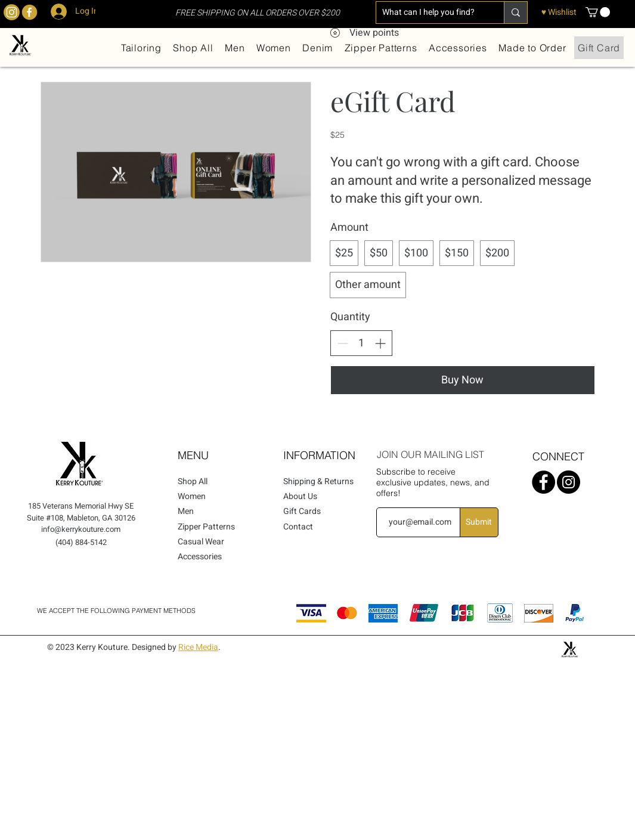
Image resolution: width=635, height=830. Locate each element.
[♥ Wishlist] (559, 12)
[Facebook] (543, 482)
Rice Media (198, 647)
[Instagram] (568, 482)
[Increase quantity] (380, 343)
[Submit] (479, 522)
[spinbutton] (361, 343)
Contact (298, 527)
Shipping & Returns (318, 481)
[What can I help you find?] (430, 12)
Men (186, 511)
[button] (598, 12)
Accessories (200, 556)
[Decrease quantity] (342, 343)
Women (192, 496)
